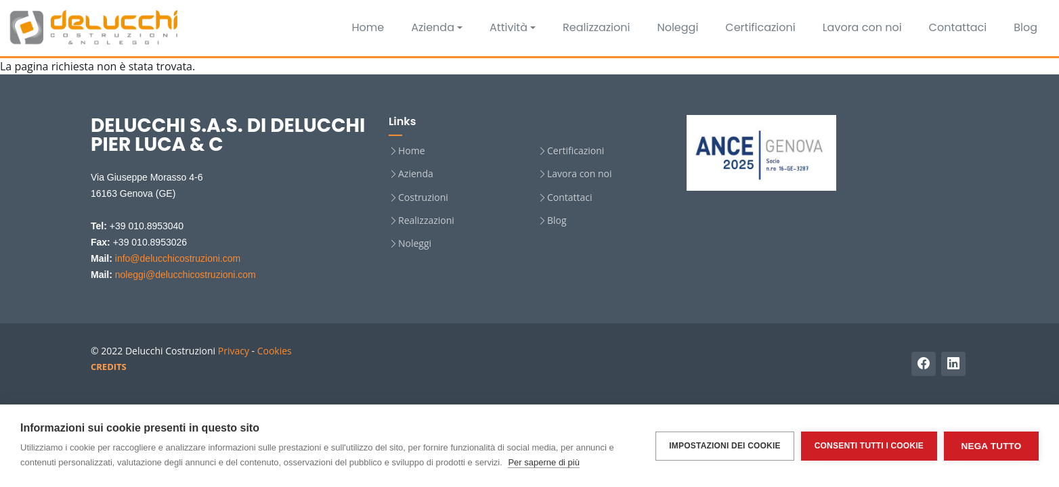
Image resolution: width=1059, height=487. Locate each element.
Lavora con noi (862, 27)
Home (367, 27)
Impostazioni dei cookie (724, 445)
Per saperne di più (544, 462)
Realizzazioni (596, 27)
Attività (508, 27)
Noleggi (677, 27)
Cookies (274, 350)
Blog (1025, 27)
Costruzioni (423, 197)
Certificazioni (760, 27)
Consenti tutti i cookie (869, 445)
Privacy (233, 350)
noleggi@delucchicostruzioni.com (185, 274)
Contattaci (958, 27)
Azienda (432, 27)
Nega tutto (991, 446)
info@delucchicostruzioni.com (177, 258)
